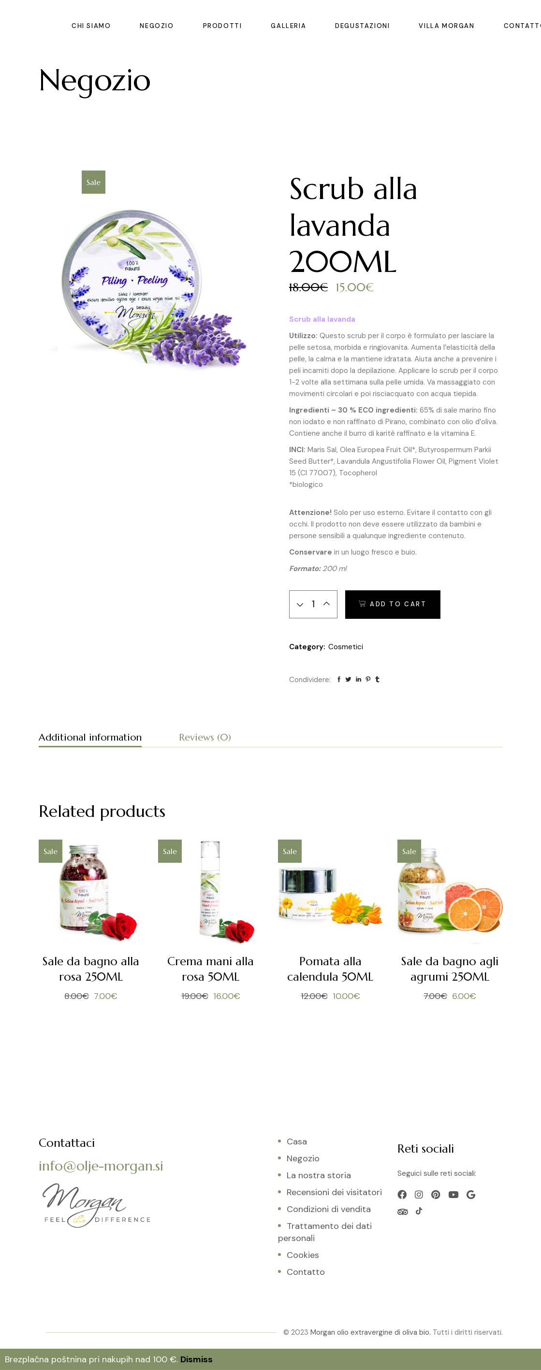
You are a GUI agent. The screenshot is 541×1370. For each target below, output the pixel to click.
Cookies (303, 1255)
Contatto (306, 1272)
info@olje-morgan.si (101, 1165)
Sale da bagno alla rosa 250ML (91, 969)
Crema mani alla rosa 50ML (210, 969)
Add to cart (398, 604)
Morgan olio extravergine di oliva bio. (370, 1332)
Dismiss (196, 1359)
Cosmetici (345, 647)
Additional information (90, 737)
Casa (297, 1141)
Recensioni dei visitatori (334, 1192)
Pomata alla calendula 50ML (330, 969)
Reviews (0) (205, 737)
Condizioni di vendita (329, 1209)
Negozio (303, 1158)
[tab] (90, 739)
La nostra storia (319, 1175)
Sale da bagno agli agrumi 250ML (449, 969)
